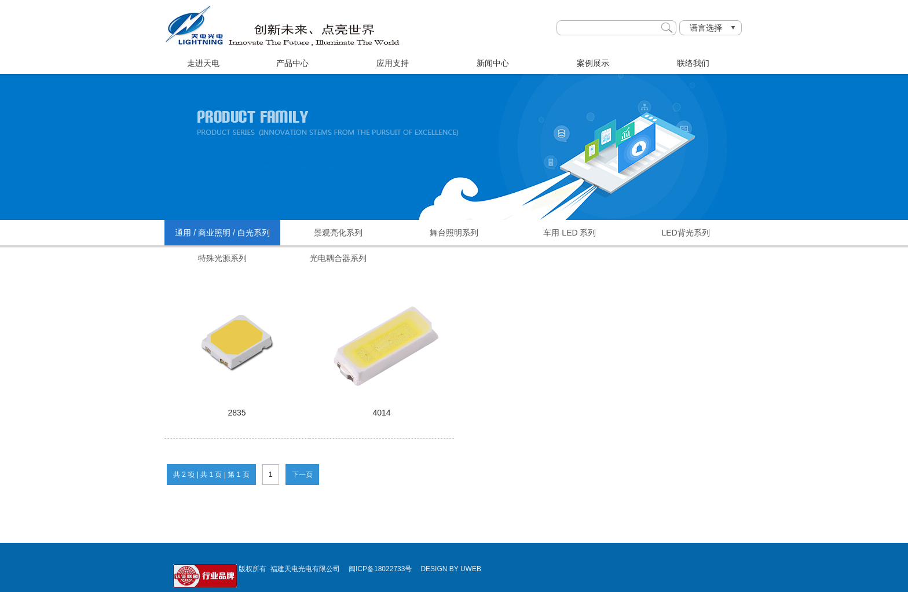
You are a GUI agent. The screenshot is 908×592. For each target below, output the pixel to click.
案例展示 (593, 63)
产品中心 (292, 63)
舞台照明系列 (454, 232)
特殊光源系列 (222, 258)
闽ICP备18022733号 (380, 569)
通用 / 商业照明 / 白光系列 (222, 232)
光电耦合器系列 (338, 258)
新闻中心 (493, 63)
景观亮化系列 (338, 232)
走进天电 (203, 63)
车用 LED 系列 (569, 232)
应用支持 (392, 63)
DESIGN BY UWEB (450, 569)
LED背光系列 (685, 232)
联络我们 (693, 63)
